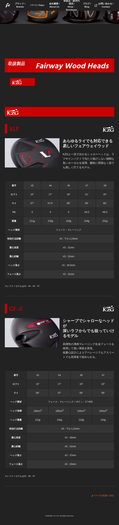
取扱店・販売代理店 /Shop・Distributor (72, 5)
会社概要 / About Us (54, 5)
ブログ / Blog (87, 5)
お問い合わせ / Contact (105, 5)
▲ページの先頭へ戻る (102, 495)
